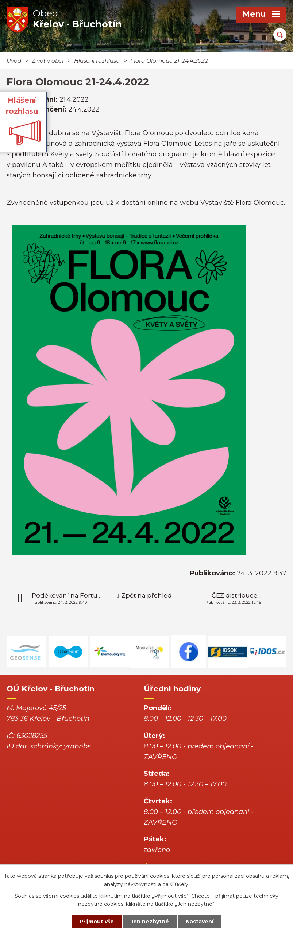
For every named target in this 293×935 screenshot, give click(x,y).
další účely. (175, 884)
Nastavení (199, 921)
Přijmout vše (97, 921)
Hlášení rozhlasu (97, 60)
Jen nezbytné (150, 921)
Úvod (14, 60)
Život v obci (47, 60)
